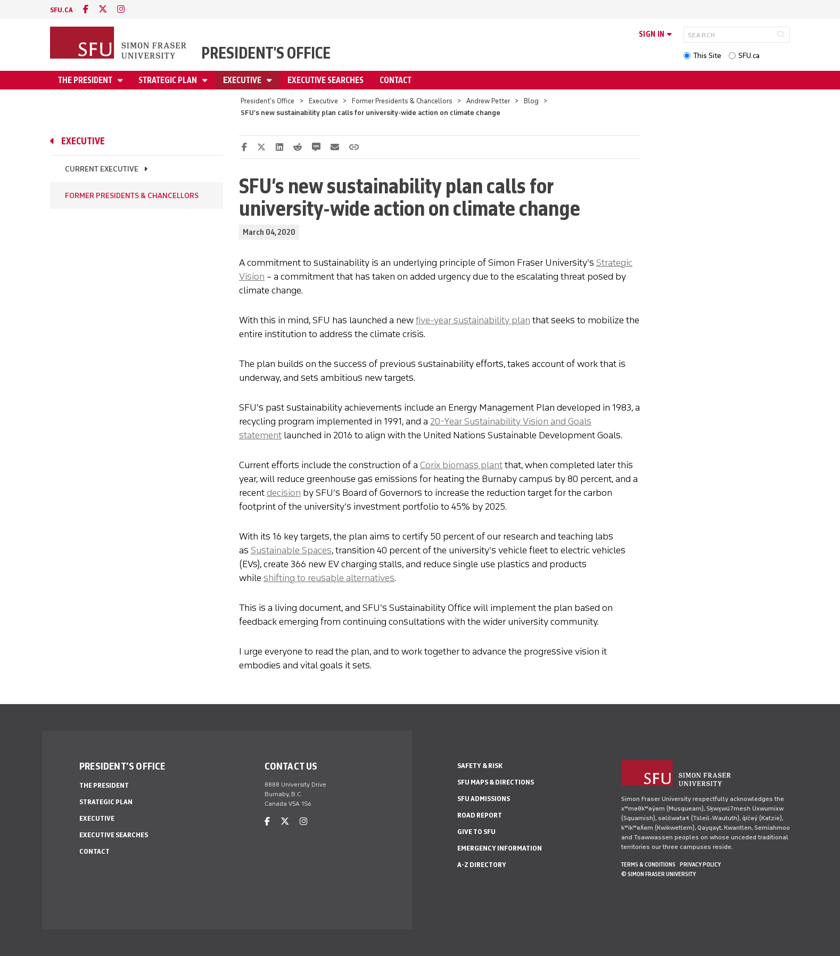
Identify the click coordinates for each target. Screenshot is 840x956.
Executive (243, 80)
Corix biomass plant (461, 465)
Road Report (479, 815)
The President (86, 80)
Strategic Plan (168, 80)
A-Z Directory (481, 864)
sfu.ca (61, 9)
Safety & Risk (480, 765)
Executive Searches (325, 80)
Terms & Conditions (648, 864)
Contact (395, 80)
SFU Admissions (483, 798)
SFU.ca (749, 55)
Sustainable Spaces (291, 550)
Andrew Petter (488, 101)
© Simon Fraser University (658, 874)
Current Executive (101, 169)
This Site (707, 55)
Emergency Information (499, 848)
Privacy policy (700, 864)
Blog (531, 101)
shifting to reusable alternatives (328, 578)
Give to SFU (476, 831)
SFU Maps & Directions (495, 782)
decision (284, 493)
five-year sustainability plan (473, 320)
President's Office (266, 53)
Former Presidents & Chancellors (402, 101)
